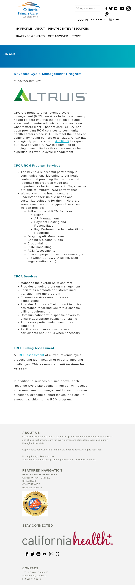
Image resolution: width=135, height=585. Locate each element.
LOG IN (83, 19)
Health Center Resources (39, 474)
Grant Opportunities (36, 478)
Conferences (31, 484)
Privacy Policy (30, 456)
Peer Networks (32, 488)
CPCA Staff (29, 481)
